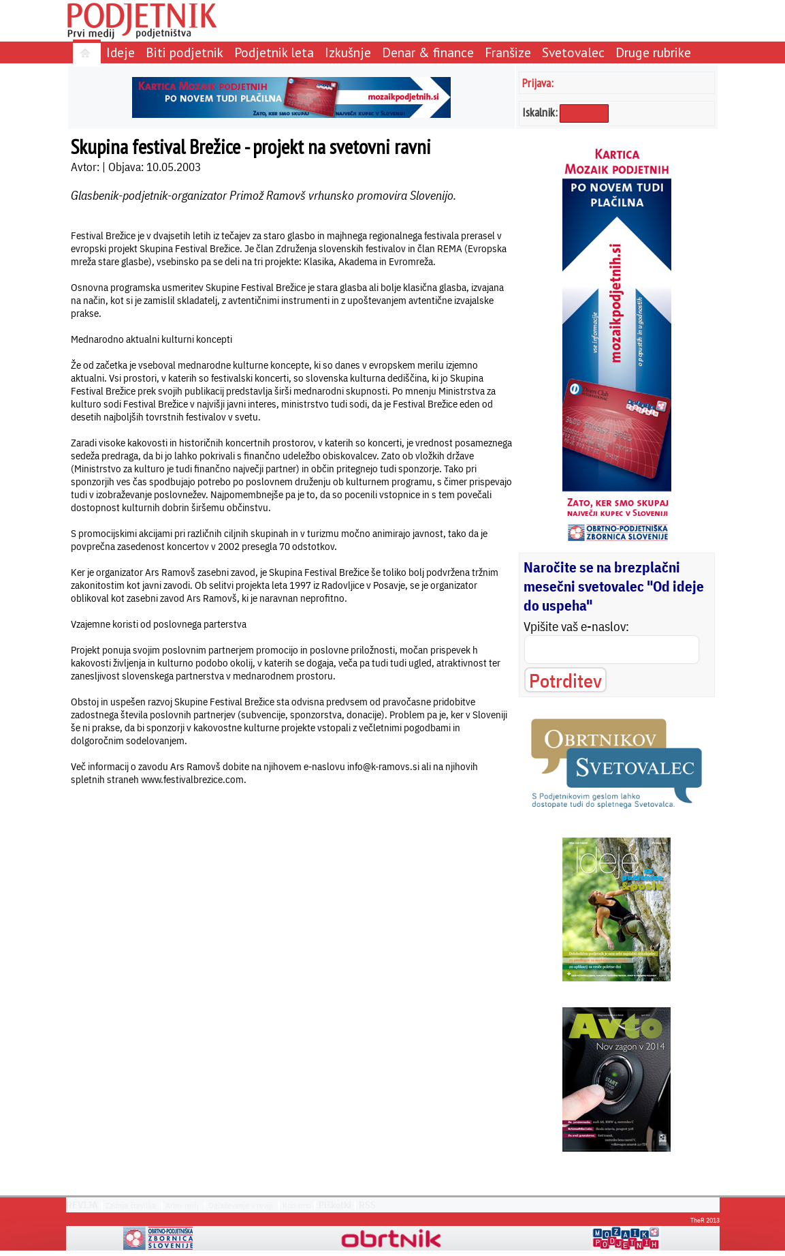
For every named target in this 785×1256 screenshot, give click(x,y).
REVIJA (82, 1205)
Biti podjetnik (184, 52)
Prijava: (538, 83)
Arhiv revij (182, 1205)
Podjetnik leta (274, 52)
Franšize (508, 52)
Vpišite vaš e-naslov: (576, 626)
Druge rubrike (653, 52)
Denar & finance (428, 52)
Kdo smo (297, 1205)
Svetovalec (573, 52)
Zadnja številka (131, 1205)
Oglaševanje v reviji (240, 1205)
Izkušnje (348, 52)
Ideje (120, 52)
